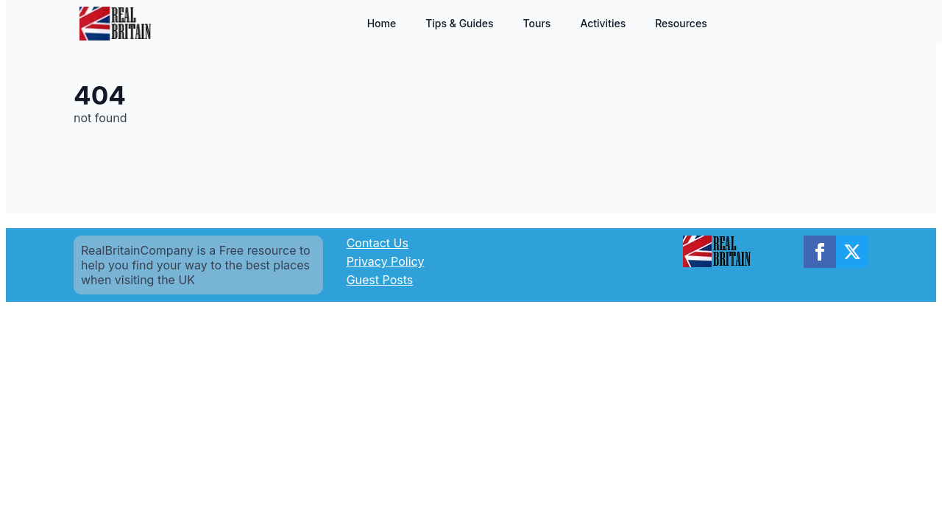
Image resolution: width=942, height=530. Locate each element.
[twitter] (852, 252)
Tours (536, 23)
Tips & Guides (459, 23)
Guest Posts (380, 279)
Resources (681, 23)
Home (382, 23)
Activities (603, 23)
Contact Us (377, 243)
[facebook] (820, 252)
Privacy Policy (386, 261)
